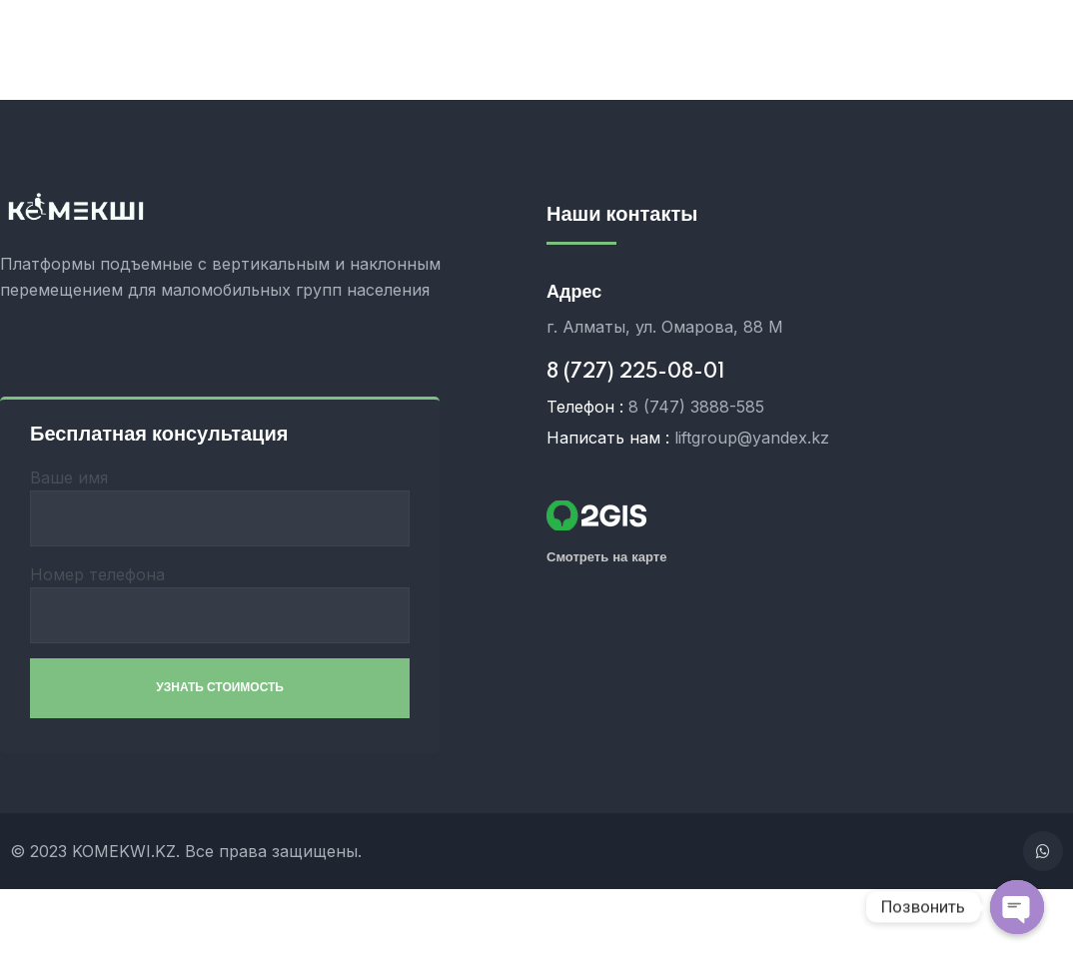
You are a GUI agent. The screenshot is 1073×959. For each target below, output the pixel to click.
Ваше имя (220, 507)
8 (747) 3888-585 (696, 407)
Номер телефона (220, 603)
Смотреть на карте (606, 557)
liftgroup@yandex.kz (751, 438)
